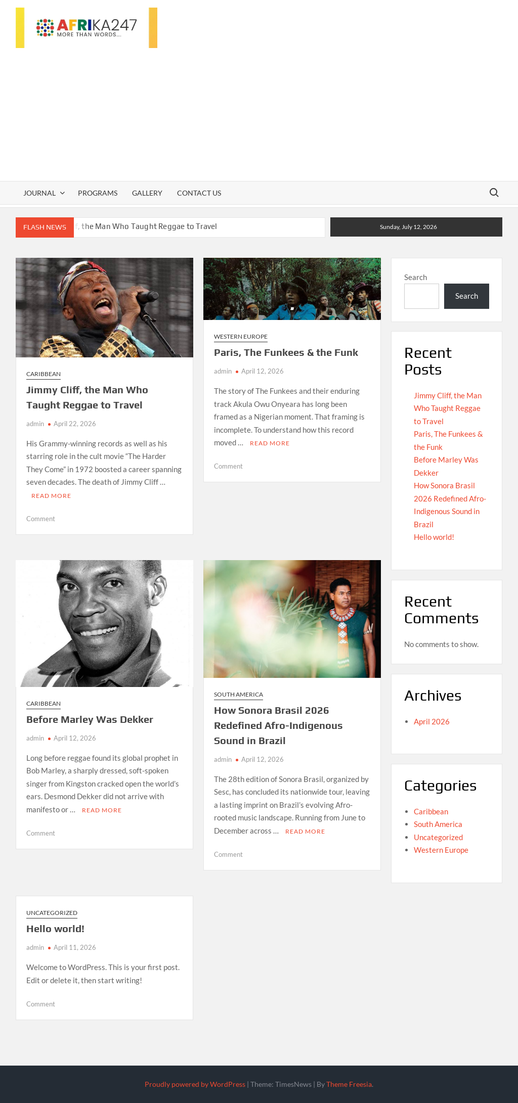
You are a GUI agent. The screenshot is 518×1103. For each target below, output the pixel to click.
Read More (51, 495)
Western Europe (241, 336)
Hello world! (55, 928)
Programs (97, 193)
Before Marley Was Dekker (89, 719)
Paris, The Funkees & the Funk (286, 352)
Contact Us (199, 193)
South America (238, 694)
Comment (40, 519)
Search (415, 277)
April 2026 (432, 721)
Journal (39, 193)
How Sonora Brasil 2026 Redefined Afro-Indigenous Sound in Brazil (278, 725)
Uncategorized (51, 912)
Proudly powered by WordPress (195, 1084)
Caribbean (43, 374)
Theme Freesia (349, 1084)
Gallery (147, 193)
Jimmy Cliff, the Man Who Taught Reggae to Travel (128, 226)
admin (35, 424)
